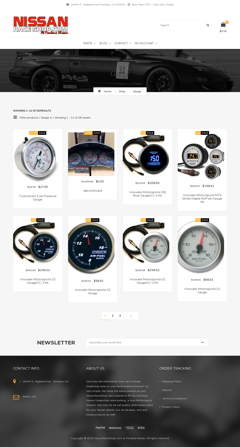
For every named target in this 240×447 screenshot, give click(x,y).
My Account (144, 43)
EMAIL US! (29, 396)
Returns (167, 390)
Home (107, 91)
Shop (122, 91)
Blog (103, 43)
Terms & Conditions (174, 398)
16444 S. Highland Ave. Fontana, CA (45, 381)
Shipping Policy (172, 381)
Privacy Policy (171, 407)
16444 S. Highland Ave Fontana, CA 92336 (98, 4)
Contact (121, 43)
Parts (87, 43)
